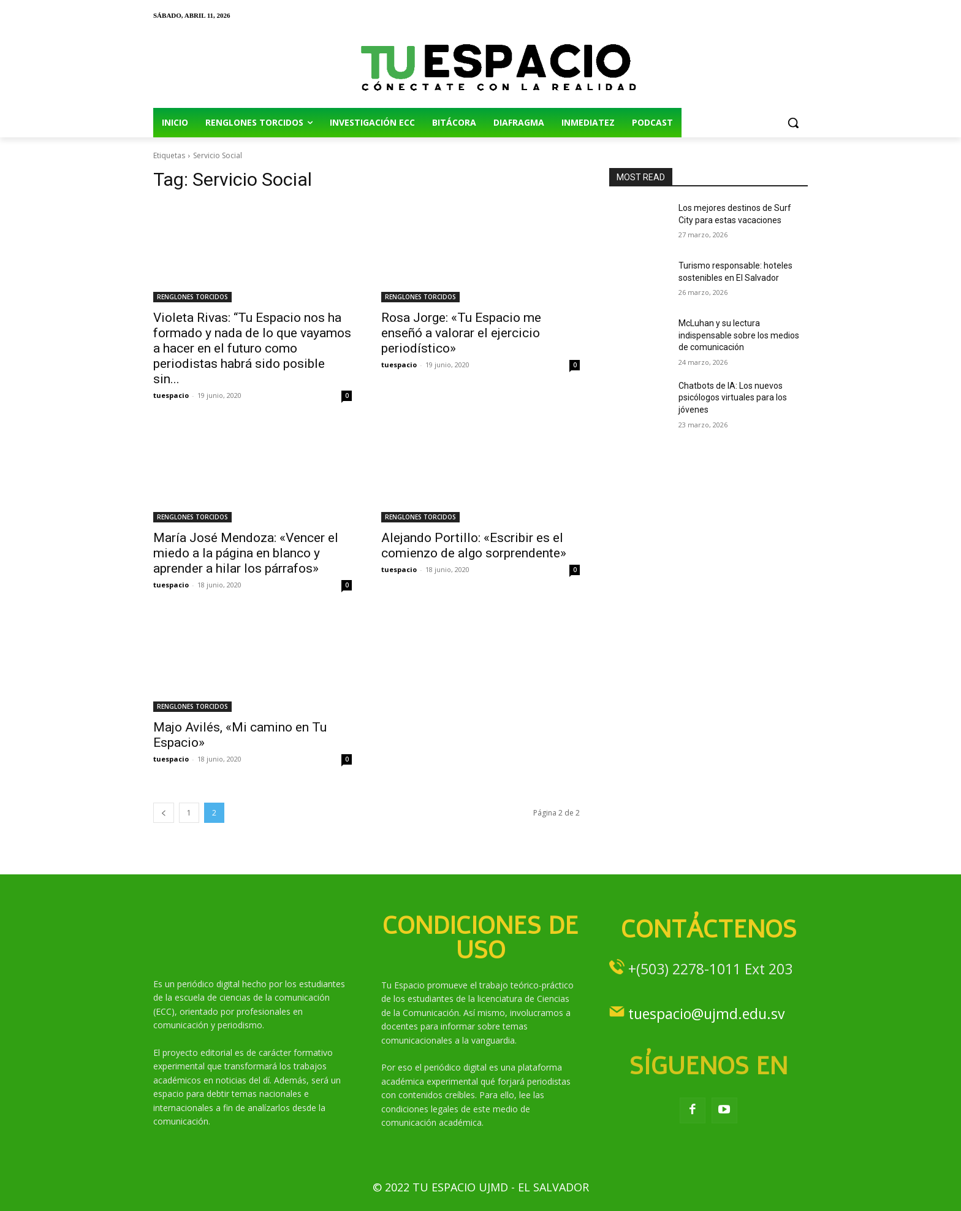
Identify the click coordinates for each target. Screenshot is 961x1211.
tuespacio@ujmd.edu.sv (706, 1013)
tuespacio (171, 395)
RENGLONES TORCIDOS (192, 296)
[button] (793, 122)
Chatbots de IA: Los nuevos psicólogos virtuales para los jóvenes (732, 397)
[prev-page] (163, 813)
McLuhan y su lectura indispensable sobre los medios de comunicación (738, 335)
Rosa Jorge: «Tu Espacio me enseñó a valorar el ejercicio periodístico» (461, 333)
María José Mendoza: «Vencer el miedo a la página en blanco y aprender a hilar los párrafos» (245, 553)
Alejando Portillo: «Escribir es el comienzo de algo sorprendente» (473, 545)
